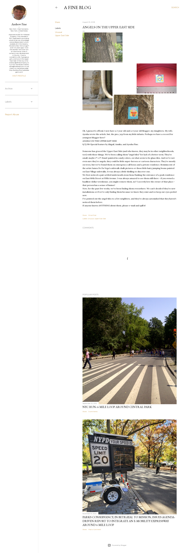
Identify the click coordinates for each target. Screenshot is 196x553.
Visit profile (19, 76)
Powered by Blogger (117, 545)
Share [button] (57, 22)
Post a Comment (94, 529)
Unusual (58, 32)
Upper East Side (62, 35)
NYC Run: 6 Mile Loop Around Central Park (117, 407)
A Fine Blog (77, 7)
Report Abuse (12, 114)
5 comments (93, 411)
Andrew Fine (19, 24)
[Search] (175, 7)
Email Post (92, 215)
